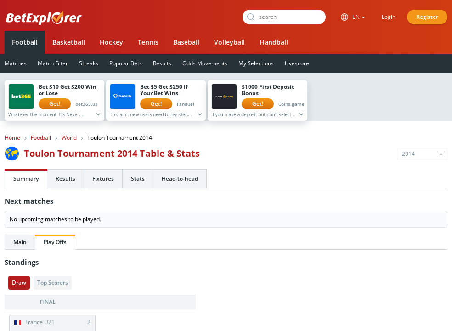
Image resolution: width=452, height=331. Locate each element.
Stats (138, 179)
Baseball (186, 42)
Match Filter (53, 63)
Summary (26, 179)
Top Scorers (52, 282)
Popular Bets (125, 63)
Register (427, 17)
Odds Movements (204, 63)
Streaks (88, 63)
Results (162, 63)
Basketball (68, 42)
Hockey (111, 42)
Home (12, 138)
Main (20, 242)
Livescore (297, 63)
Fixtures (103, 179)
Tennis (148, 42)
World (69, 138)
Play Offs (55, 242)
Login (389, 17)
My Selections (256, 63)
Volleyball (229, 42)
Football (25, 42)
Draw (19, 282)
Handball (274, 42)
